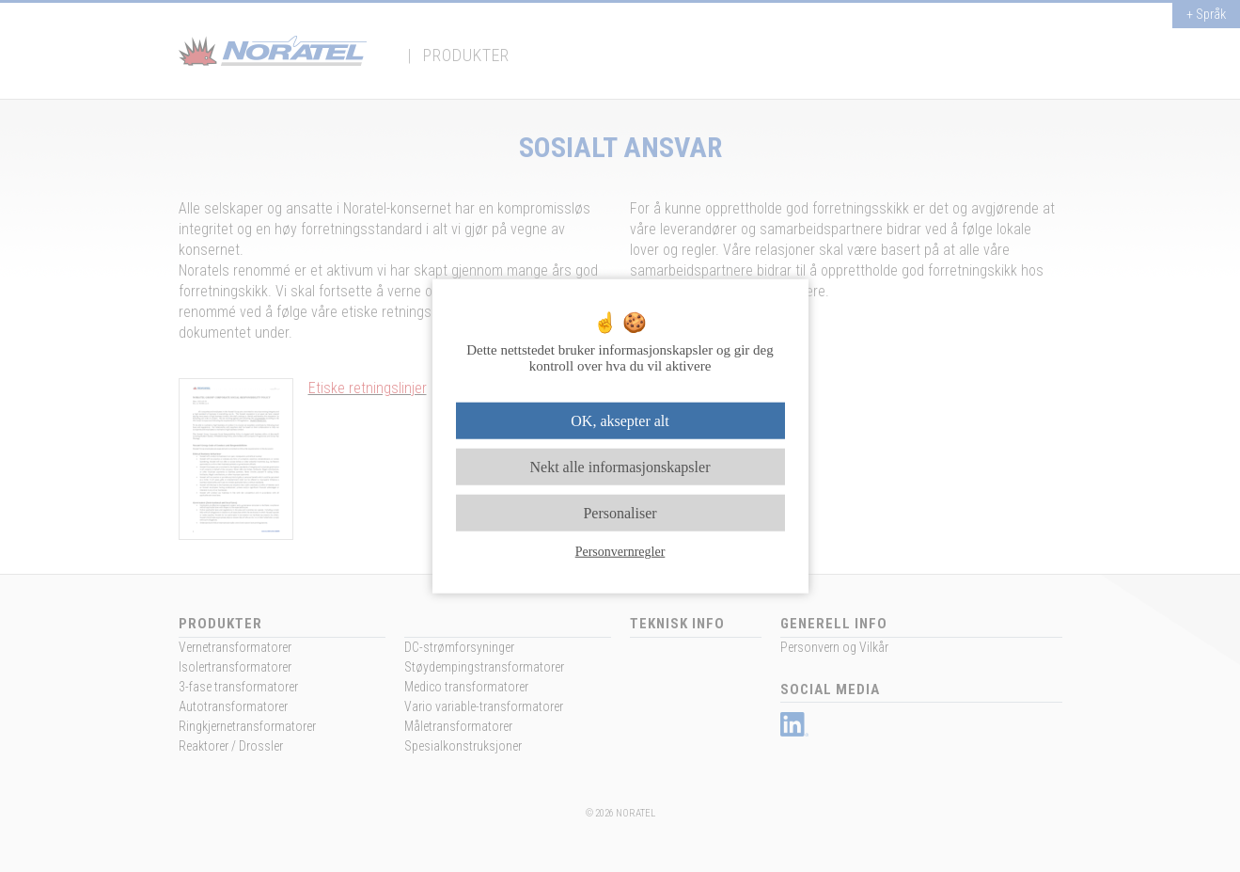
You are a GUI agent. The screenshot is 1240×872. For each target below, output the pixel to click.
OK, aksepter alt (619, 420)
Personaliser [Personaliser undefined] (619, 513)
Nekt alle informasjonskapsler (620, 466)
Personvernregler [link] (620, 552)
